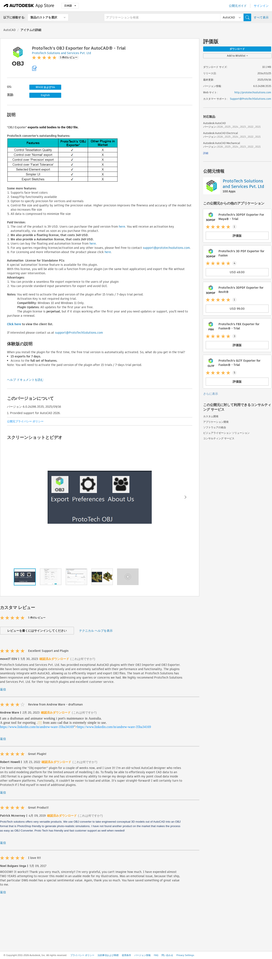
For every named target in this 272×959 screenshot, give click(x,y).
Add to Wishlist (237, 55)
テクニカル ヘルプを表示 (96, 631)
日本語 (70, 5)
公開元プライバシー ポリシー (25, 421)
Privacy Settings (185, 955)
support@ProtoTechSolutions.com (79, 332)
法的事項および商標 (108, 955)
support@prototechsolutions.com (166, 248)
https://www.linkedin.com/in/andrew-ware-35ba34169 (37, 727)
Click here (14, 324)
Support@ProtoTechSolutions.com (250, 99)
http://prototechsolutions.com (252, 92)
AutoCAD (9, 30)
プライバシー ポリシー (82, 955)
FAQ (156, 955)
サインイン (261, 6)
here (122, 226)
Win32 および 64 (45, 87)
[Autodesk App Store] (29, 6)
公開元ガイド (238, 6)
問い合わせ (167, 955)
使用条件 (126, 955)
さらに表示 (210, 394)
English (45, 95)
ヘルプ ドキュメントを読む (25, 380)
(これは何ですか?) (82, 659)
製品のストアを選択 (43, 17)
